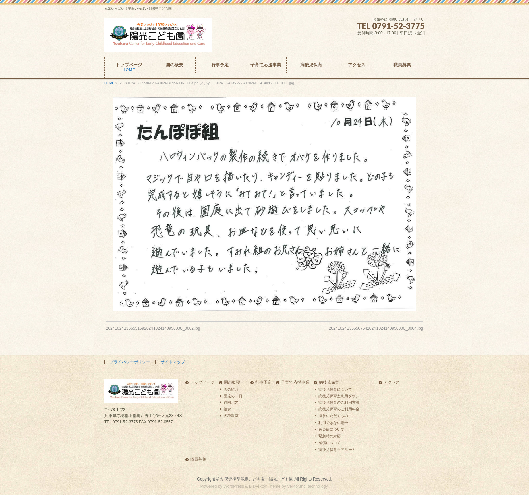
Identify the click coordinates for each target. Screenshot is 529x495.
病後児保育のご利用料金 (338, 409)
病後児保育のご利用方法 (338, 402)
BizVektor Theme (265, 486)
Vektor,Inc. (297, 486)
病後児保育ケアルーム (337, 449)
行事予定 (263, 382)
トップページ (202, 382)
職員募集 (198, 459)
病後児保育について (335, 389)
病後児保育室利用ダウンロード (344, 396)
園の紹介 (231, 389)
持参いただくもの (333, 416)
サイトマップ (173, 362)
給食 (227, 409)
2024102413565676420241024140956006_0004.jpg (376, 328)
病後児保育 (329, 382)
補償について (329, 443)
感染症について (331, 429)
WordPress (233, 486)
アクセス (392, 382)
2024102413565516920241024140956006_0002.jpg (153, 328)
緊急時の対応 (329, 436)
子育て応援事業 (295, 382)
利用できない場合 (333, 423)
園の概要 (232, 382)
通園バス (231, 402)
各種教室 (231, 416)
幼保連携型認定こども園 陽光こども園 (256, 479)
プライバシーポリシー (130, 362)
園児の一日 (233, 396)
